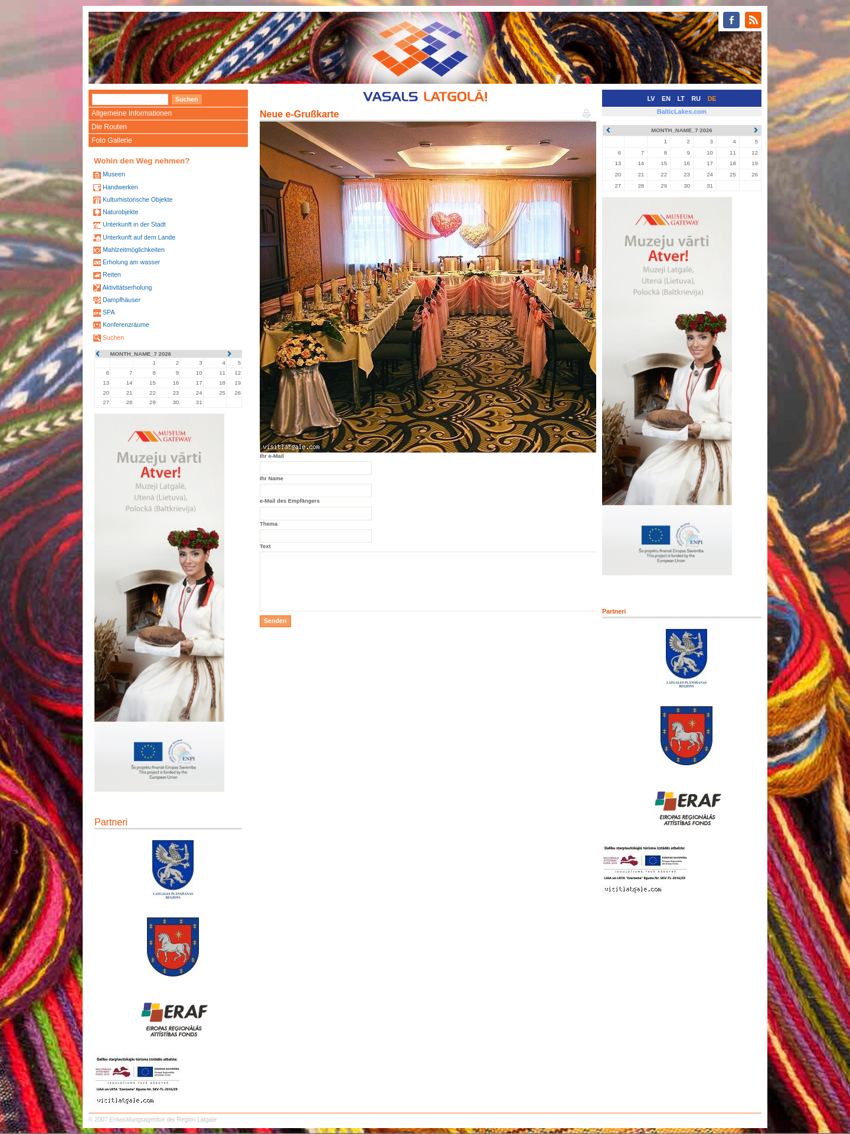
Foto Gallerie (111, 140)
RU (696, 98)
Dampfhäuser (121, 299)
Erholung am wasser (131, 262)
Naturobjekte (120, 211)
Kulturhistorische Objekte (137, 199)
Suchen (113, 337)
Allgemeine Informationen (131, 113)
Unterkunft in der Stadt (134, 224)
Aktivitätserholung (127, 287)
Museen (114, 174)
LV (651, 98)
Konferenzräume (126, 324)
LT (681, 98)
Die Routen (109, 127)
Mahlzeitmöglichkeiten (134, 249)
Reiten (112, 274)
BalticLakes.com (682, 111)
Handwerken (120, 187)
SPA (109, 312)
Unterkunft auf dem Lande (139, 237)
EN (666, 98)
